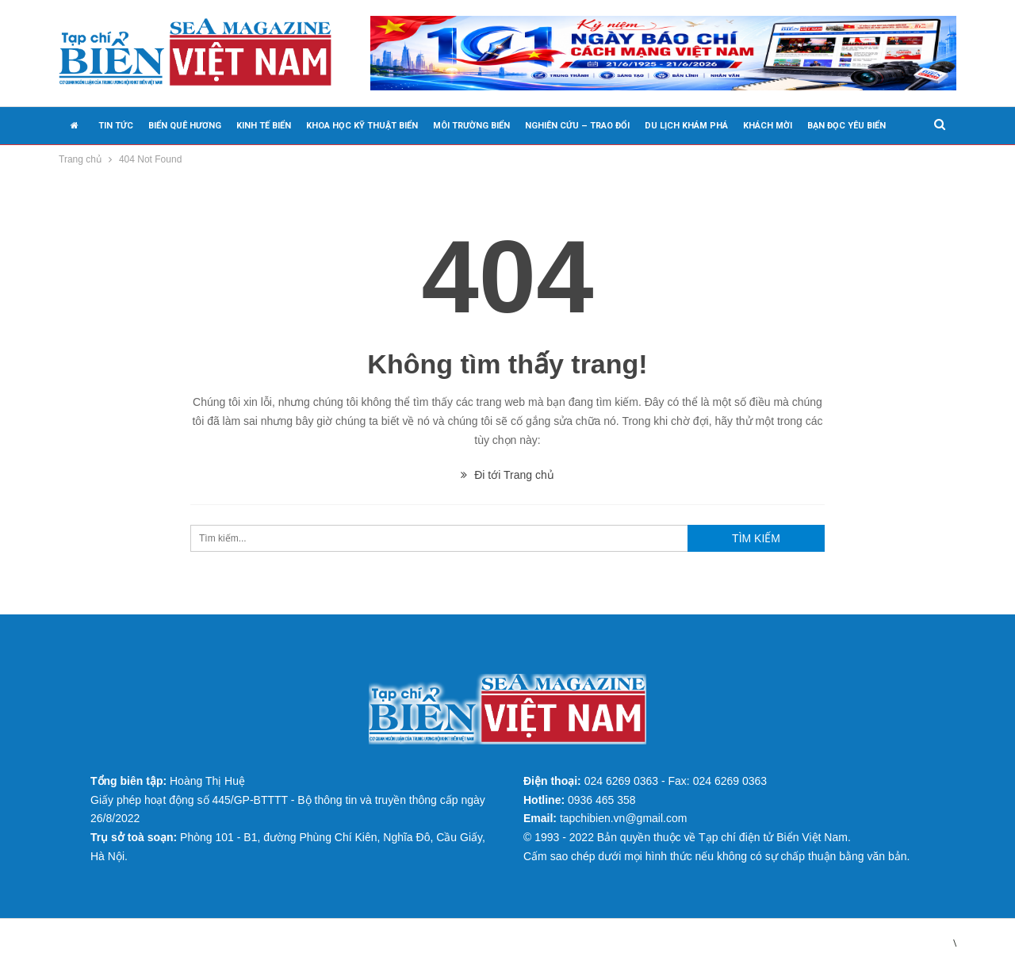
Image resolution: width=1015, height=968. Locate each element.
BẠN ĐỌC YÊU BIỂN (846, 126)
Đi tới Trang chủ (507, 475)
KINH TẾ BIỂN (263, 126)
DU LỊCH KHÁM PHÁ (686, 126)
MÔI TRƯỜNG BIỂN (471, 126)
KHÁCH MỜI (767, 126)
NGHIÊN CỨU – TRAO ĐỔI (577, 126)
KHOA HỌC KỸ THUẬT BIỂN (362, 126)
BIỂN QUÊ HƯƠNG (184, 126)
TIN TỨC (115, 126)
